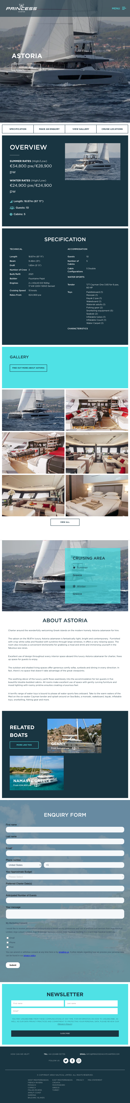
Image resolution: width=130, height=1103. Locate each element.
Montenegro (58, 1085)
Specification (17, 129)
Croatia (56, 1083)
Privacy (80, 1080)
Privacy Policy (65, 1024)
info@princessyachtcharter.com (102, 1054)
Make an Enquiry (49, 129)
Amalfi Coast (34, 1093)
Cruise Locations (112, 129)
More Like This (24, 745)
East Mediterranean (62, 1080)
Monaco (32, 1085)
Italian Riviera (35, 1090)
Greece (77, 575)
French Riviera (35, 1083)
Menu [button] (119, 8)
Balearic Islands (36, 1098)
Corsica (32, 1088)
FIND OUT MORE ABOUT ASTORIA (28, 368)
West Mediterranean (38, 1080)
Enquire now (27, 67)
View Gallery (80, 129)
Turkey (55, 1090)
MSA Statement (95, 1080)
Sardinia (32, 1095)
